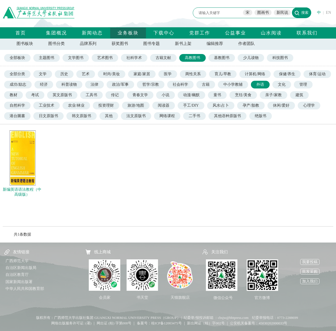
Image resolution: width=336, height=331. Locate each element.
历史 (64, 74)
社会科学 (180, 84)
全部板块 (17, 58)
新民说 (282, 12)
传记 (115, 95)
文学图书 (75, 58)
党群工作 (199, 33)
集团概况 (56, 33)
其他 (109, 116)
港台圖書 (17, 116)
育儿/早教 (223, 74)
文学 (43, 74)
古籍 (206, 84)
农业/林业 (76, 105)
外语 (260, 84)
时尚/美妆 (111, 74)
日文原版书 (48, 116)
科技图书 (280, 58)
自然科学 (17, 105)
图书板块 (25, 43)
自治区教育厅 (17, 275)
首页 (20, 33)
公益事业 (235, 33)
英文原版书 (62, 95)
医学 (168, 74)
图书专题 (151, 43)
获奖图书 (120, 43)
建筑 (299, 95)
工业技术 (46, 105)
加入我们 (310, 281)
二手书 (194, 116)
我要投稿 (310, 262)
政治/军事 (120, 84)
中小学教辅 (233, 84)
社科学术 (134, 58)
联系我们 (307, 33)
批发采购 (310, 272)
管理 (303, 84)
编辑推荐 (215, 43)
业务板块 (128, 33)
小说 (165, 95)
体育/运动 (317, 74)
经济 (44, 84)
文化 (282, 84)
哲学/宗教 (150, 84)
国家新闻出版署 (19, 282)
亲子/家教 (273, 95)
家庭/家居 (142, 74)
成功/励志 (18, 84)
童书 (217, 95)
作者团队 (246, 43)
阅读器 (163, 105)
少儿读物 (251, 58)
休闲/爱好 (281, 105)
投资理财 (106, 105)
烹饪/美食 (243, 95)
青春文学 (140, 95)
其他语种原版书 (227, 116)
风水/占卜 (221, 105)
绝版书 (260, 116)
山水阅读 (271, 33)
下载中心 (163, 33)
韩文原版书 (81, 116)
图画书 (263, 12)
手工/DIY (191, 105)
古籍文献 (163, 58)
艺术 (86, 74)
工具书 (91, 95)
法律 (94, 84)
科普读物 (69, 84)
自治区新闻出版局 (21, 268)
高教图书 (192, 58)
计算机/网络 (255, 74)
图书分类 (56, 43)
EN (328, 12)
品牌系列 (88, 43)
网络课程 (167, 116)
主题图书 (46, 58)
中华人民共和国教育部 (25, 289)
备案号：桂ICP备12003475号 (159, 323)
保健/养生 (287, 74)
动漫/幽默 (191, 95)
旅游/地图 (136, 105)
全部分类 (17, 74)
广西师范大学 (17, 261)
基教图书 (221, 58)
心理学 (309, 105)
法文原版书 (136, 116)
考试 (35, 95)
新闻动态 (92, 33)
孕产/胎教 (251, 105)
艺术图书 (105, 58)
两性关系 (193, 74)
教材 (13, 95)
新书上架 (183, 43)
